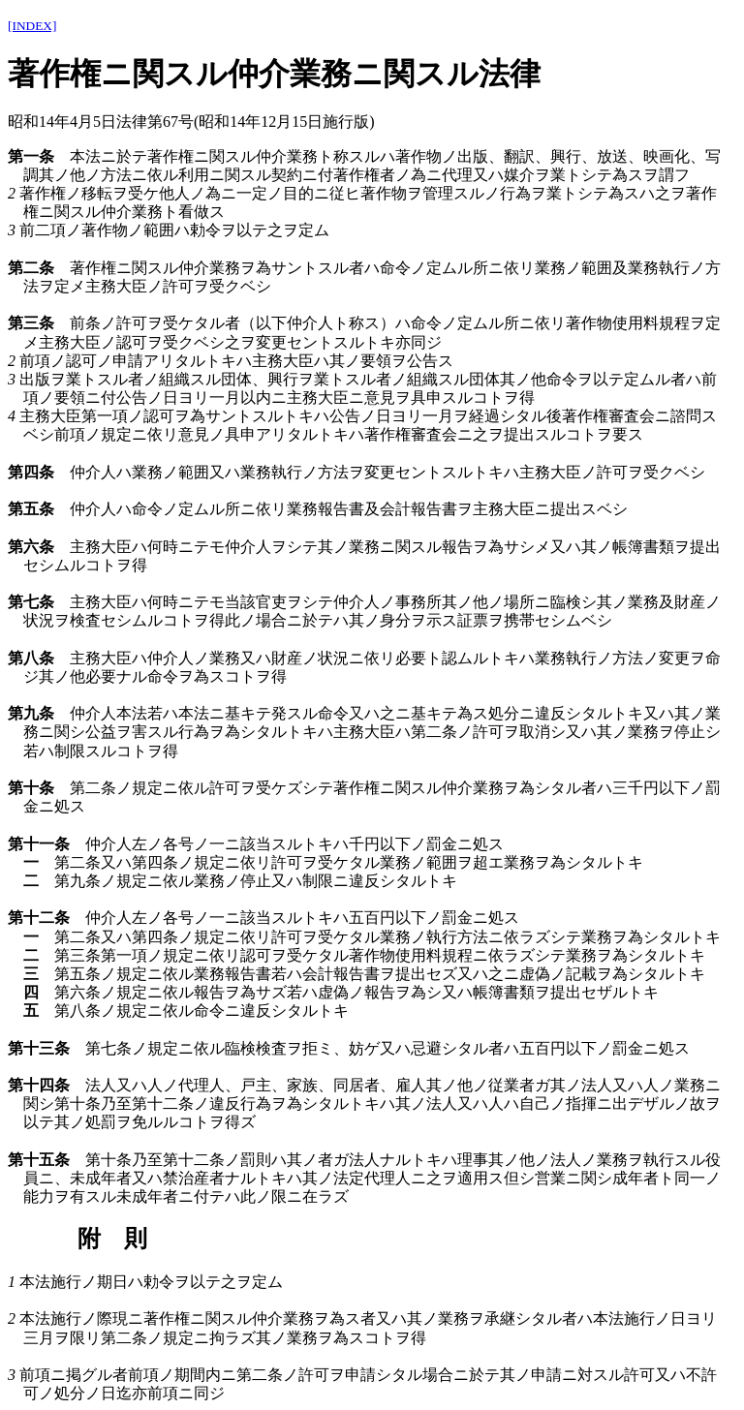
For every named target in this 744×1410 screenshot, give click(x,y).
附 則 (112, 1238)
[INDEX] (32, 25)
